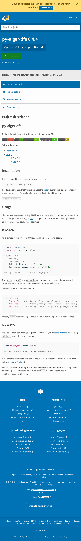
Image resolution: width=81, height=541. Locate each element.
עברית (49, 523)
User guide (21, 413)
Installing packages (21, 406)
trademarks (66, 482)
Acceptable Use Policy (57, 451)
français (26, 521)
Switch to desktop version (41, 505)
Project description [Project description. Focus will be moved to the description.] (13, 84)
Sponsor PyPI (23, 448)
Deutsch (77, 521)
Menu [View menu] (73, 17)
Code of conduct (57, 444)
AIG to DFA (15, 161)
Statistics (58, 413)
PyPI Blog (57, 406)
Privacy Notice (57, 448)
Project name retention (21, 417)
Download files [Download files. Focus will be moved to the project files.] (11, 107)
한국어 (66, 523)
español (17, 521)
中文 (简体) (21, 523)
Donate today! (40, 477)
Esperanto (57, 523)
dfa (31, 218)
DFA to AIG (15, 158)
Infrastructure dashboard (57, 410)
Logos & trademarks (58, 417)
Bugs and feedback (22, 437)
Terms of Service (57, 437)
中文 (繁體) (31, 523)
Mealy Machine (17, 362)
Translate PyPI (21, 444)
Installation (11, 150)
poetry (46, 189)
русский (41, 523)
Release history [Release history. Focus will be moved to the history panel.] (12, 99)
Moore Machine (60, 332)
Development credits (21, 451)
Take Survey (45, 8)
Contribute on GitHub (21, 440)
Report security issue (58, 440)
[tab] (40, 84)
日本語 (33, 521)
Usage (9, 154)
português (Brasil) (45, 521)
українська (58, 521)
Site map (40, 492)
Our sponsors (58, 421)
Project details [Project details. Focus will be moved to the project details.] (11, 91)
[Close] (77, 3)
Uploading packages (21, 410)
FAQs (23, 421)
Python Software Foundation (39, 484)
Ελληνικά (68, 521)
